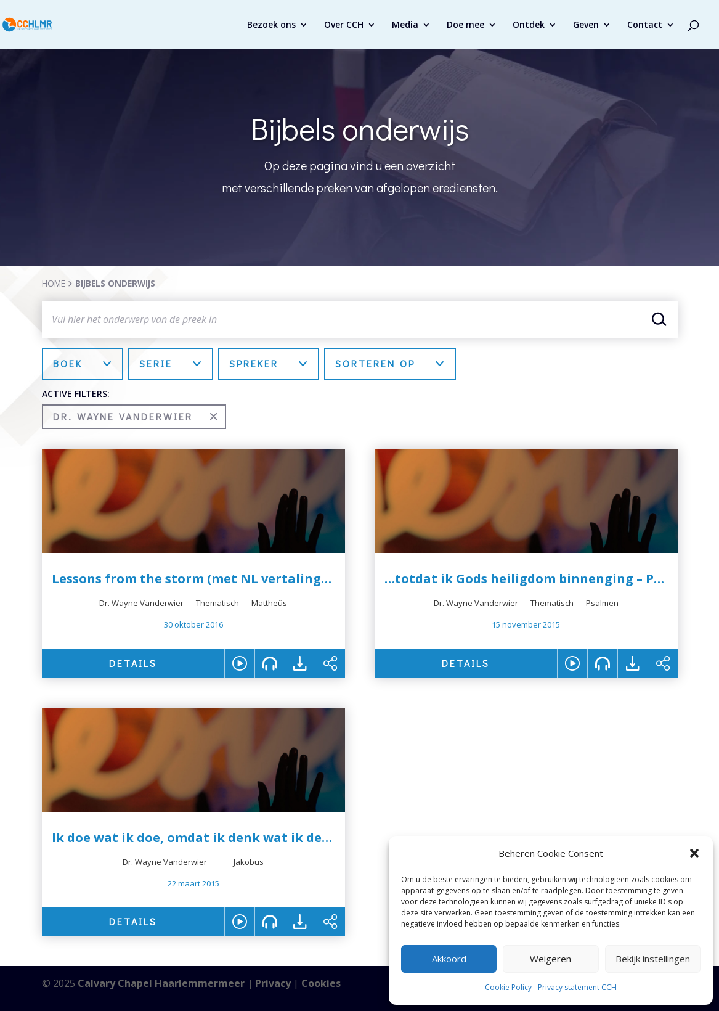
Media (405, 25)
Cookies (321, 983)
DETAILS (133, 663)
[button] (694, 853)
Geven (586, 25)
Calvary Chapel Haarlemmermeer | (166, 983)
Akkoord (449, 958)
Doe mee (465, 25)
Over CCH (344, 25)
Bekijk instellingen (652, 958)
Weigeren (550, 958)
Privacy (273, 983)
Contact (644, 25)
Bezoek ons (271, 25)
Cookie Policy (508, 987)
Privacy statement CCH (577, 987)
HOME (53, 283)
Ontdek (529, 25)
